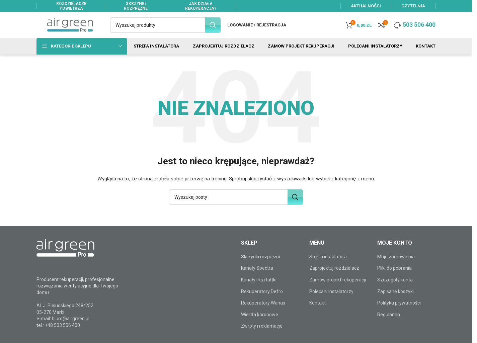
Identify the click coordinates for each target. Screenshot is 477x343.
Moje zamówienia (396, 263)
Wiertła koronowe (259, 321)
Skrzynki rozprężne (261, 263)
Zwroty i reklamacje (262, 333)
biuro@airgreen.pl (70, 325)
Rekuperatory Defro (262, 298)
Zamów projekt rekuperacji (337, 286)
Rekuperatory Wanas (263, 310)
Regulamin (388, 321)
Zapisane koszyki (395, 298)
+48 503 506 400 (62, 332)
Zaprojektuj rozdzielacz (334, 275)
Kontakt (317, 310)
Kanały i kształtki (258, 286)
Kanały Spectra (257, 275)
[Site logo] (69, 27)
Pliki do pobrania (394, 275)
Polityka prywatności (399, 310)
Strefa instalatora (328, 263)
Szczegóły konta (395, 286)
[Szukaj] (165, 27)
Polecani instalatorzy (331, 298)
